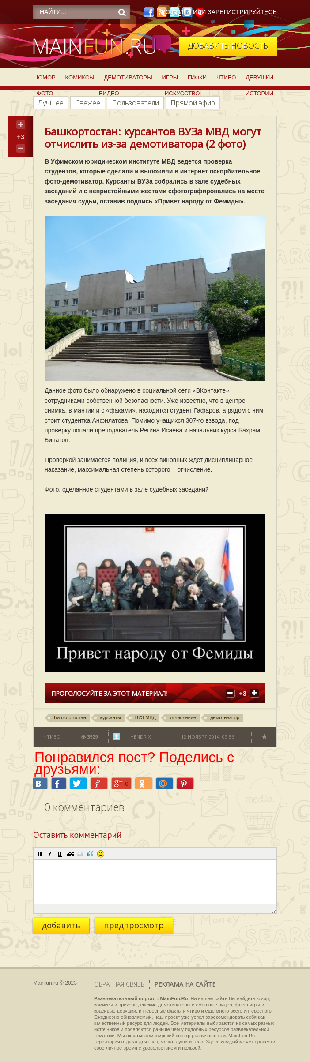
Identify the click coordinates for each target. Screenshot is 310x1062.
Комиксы (80, 77)
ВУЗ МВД (145, 717)
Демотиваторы (128, 77)
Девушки (259, 77)
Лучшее (51, 103)
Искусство (182, 93)
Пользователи (135, 103)
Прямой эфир (192, 103)
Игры (170, 77)
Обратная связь (119, 984)
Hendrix (140, 736)
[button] (40, 854)
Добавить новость (228, 45)
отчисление (183, 717)
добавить (61, 925)
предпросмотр (134, 925)
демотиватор (224, 717)
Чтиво (226, 77)
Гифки (197, 77)
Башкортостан (70, 717)
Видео (109, 93)
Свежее (87, 103)
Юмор (46, 77)
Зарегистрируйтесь (242, 11)
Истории (259, 93)
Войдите (176, 11)
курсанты (110, 717)
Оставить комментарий (77, 835)
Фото (45, 93)
